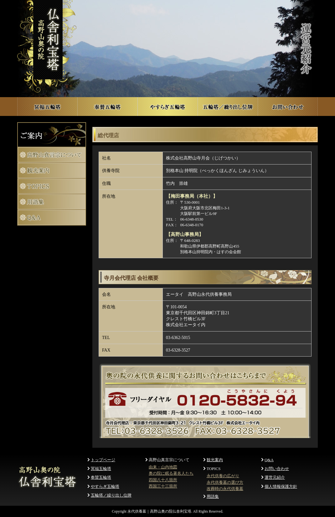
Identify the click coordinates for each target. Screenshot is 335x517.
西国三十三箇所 (163, 486)
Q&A (269, 459)
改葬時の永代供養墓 (225, 488)
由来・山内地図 (163, 467)
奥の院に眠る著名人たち (171, 473)
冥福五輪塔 (101, 468)
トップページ (103, 459)
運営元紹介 (275, 477)
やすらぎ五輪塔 (105, 486)
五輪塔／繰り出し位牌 (111, 495)
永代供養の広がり (223, 475)
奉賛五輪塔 (101, 477)
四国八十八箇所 (163, 480)
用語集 (213, 496)
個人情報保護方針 (281, 486)
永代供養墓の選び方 (225, 482)
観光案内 (215, 459)
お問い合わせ (277, 468)
